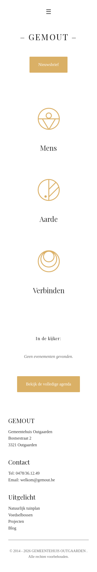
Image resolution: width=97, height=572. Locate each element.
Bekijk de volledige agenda (48, 384)
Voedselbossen (20, 515)
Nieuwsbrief (48, 64)
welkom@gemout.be (37, 480)
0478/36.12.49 (28, 473)
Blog (12, 528)
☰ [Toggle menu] (48, 11)
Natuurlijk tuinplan (24, 508)
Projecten (16, 521)
